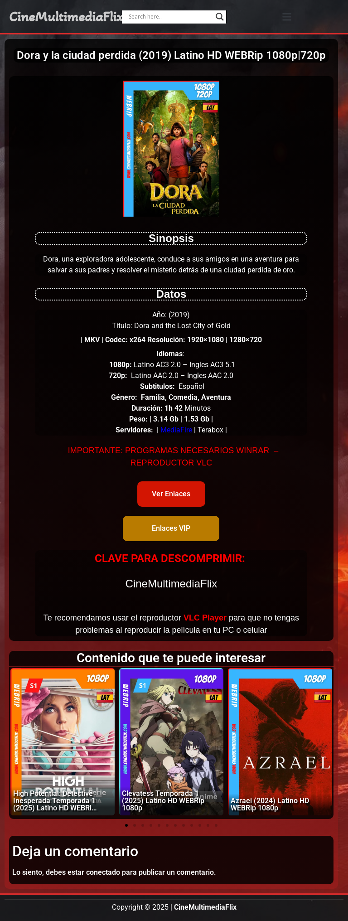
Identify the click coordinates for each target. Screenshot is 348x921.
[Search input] (170, 16)
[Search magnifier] (219, 16)
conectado (103, 872)
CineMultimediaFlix (66, 16)
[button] (287, 16)
